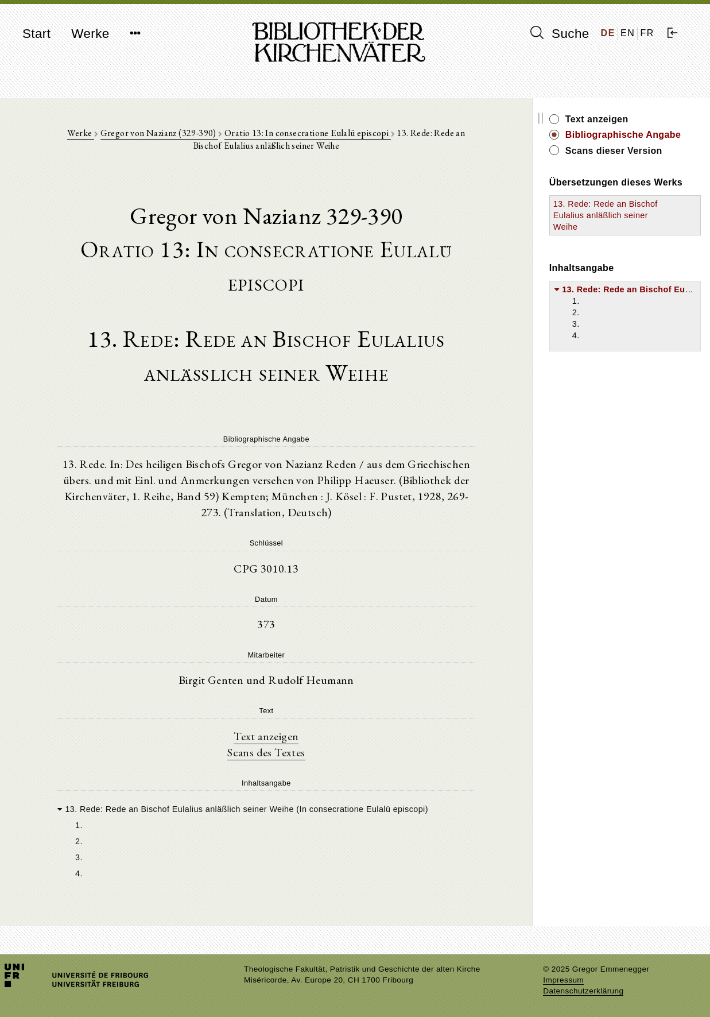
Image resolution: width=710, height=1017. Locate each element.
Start (36, 33)
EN (627, 33)
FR (647, 33)
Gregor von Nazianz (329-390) (159, 133)
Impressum (563, 980)
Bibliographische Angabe (623, 135)
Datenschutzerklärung (583, 991)
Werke (90, 33)
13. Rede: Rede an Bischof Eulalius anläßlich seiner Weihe (605, 215)
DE (608, 33)
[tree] (266, 840)
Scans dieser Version (613, 151)
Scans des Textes (266, 752)
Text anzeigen (266, 736)
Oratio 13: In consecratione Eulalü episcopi (307, 133)
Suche (559, 33)
